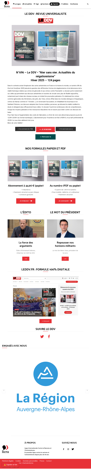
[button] (87, 4)
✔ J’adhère (64, 4)
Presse (42, 461)
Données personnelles (30, 461)
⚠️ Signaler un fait (10, 465)
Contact (49, 461)
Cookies (18, 461)
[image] (26, 168)
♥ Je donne (74, 4)
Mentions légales (8, 461)
